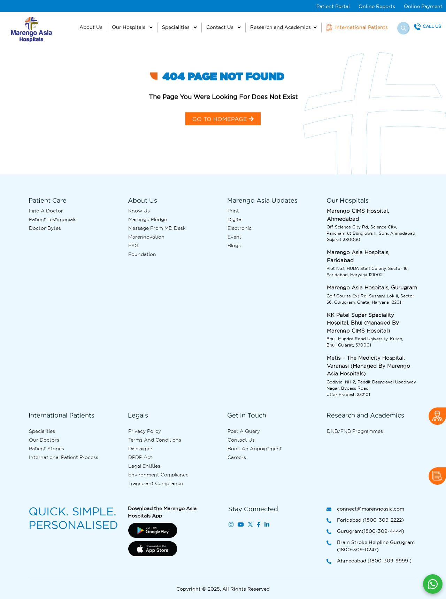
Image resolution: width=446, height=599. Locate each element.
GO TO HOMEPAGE (223, 123)
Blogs (234, 245)
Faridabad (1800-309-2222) (365, 520)
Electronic (240, 228)
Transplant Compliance (155, 483)
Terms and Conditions (154, 440)
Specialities (176, 27)
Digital (235, 219)
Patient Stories (46, 448)
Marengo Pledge (147, 219)
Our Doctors (44, 440)
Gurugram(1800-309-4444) (365, 531)
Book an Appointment (255, 448)
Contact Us (220, 27)
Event (234, 237)
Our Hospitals (129, 27)
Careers (237, 457)
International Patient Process (63, 457)
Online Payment (423, 6)
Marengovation (146, 237)
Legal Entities (144, 466)
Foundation (142, 254)
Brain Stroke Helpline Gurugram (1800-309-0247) (370, 546)
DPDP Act (140, 457)
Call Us (432, 26)
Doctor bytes (45, 228)
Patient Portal (333, 6)
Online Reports (377, 6)
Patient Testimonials (52, 219)
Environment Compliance (158, 474)
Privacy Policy (144, 431)
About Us (90, 27)
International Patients (357, 27)
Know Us (139, 210)
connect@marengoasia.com (365, 509)
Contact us (241, 440)
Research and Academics (280, 27)
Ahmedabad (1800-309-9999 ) (369, 561)
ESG (133, 245)
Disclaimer (140, 448)
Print (233, 210)
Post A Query (244, 431)
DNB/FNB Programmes (355, 431)
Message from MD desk (157, 228)
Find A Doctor (46, 210)
